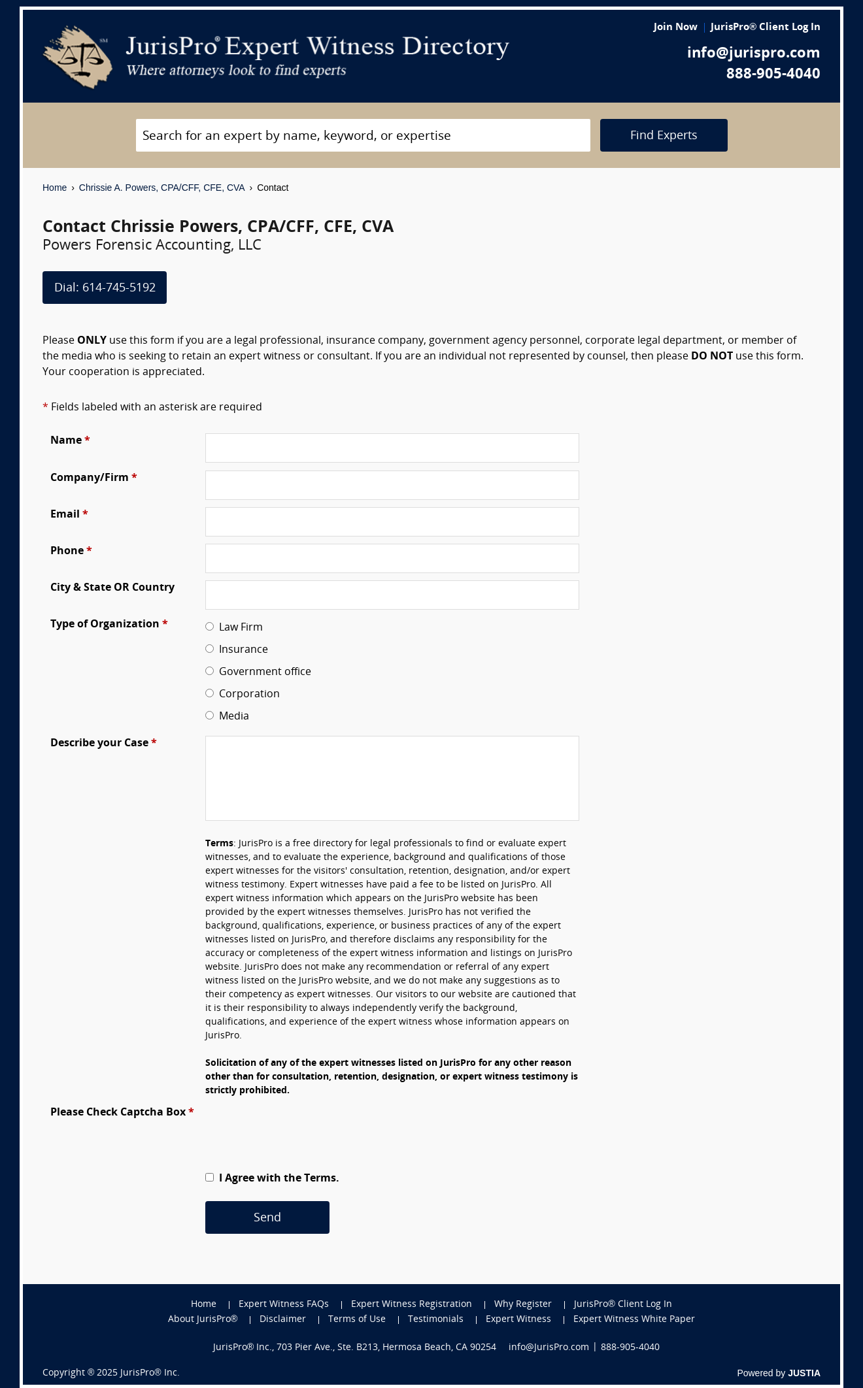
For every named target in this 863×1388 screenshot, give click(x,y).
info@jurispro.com (754, 53)
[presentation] (304, 1130)
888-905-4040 (773, 74)
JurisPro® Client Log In (766, 28)
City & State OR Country (112, 588)
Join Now (676, 28)
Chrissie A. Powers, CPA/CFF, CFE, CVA (162, 187)
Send (267, 1218)
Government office (262, 672)
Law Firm (238, 628)
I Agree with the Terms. (277, 1179)
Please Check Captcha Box (122, 1113)
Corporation (247, 694)
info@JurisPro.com (549, 1348)
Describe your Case (103, 743)
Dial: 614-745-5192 (105, 288)
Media (231, 717)
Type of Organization (109, 625)
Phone (71, 551)
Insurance (241, 650)
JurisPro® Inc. (149, 1373)
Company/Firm (93, 478)
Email (69, 515)
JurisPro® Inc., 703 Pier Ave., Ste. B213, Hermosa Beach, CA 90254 (355, 1348)
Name (70, 441)
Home (54, 187)
